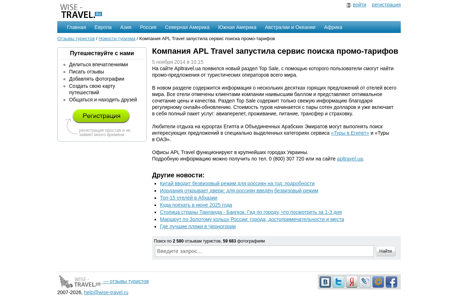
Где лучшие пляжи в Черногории (198, 226)
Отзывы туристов (76, 38)
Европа (103, 27)
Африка (333, 27)
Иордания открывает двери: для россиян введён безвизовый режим (239, 190)
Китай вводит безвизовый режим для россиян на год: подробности (237, 183)
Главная (76, 27)
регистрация (386, 5)
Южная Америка (237, 27)
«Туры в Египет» (350, 133)
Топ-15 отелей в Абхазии (188, 198)
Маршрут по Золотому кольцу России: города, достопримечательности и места (252, 219)
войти (359, 5)
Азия (125, 27)
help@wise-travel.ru (106, 292)
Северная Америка (187, 27)
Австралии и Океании (290, 27)
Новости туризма (116, 38)
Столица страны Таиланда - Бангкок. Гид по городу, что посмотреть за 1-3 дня (251, 212)
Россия (148, 27)
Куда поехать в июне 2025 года (196, 205)
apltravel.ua (350, 159)
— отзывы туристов (103, 281)
